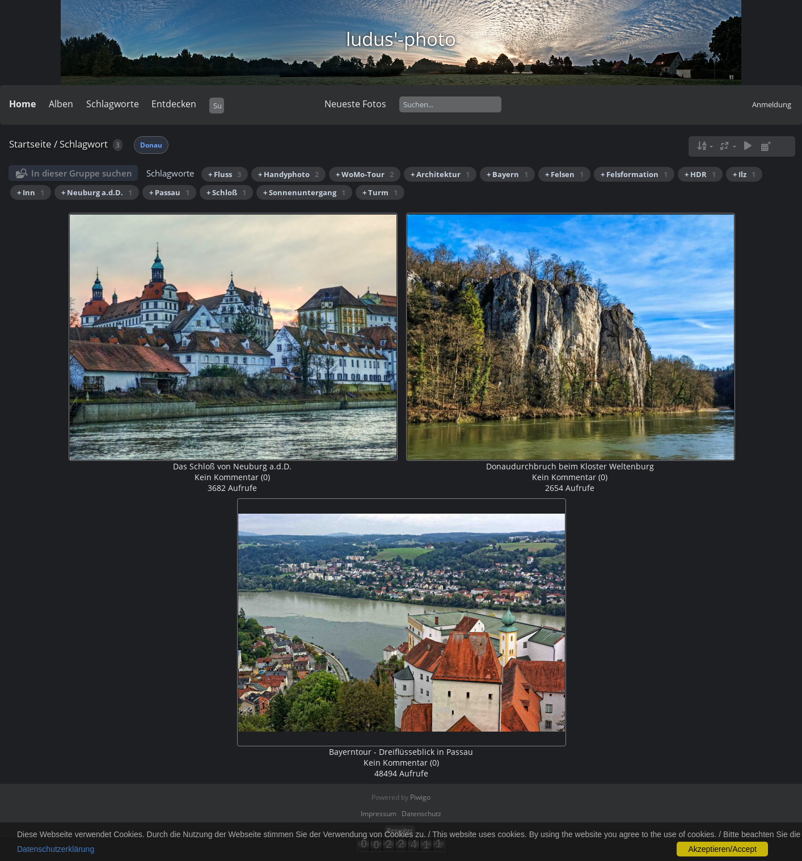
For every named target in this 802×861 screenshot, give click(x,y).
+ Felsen (564, 174)
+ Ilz (744, 174)
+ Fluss (224, 174)
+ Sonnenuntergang (304, 192)
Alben (61, 104)
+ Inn (30, 192)
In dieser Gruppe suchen (81, 173)
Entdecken (173, 104)
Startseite (30, 143)
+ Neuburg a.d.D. (96, 192)
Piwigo (420, 797)
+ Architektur (440, 174)
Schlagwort (84, 143)
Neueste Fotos (355, 104)
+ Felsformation (634, 174)
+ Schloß (226, 192)
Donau (151, 145)
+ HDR (700, 174)
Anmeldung (771, 104)
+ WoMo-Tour (365, 174)
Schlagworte (112, 104)
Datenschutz (421, 813)
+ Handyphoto (288, 174)
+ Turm (380, 192)
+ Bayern (507, 174)
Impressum (378, 813)
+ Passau (169, 192)
